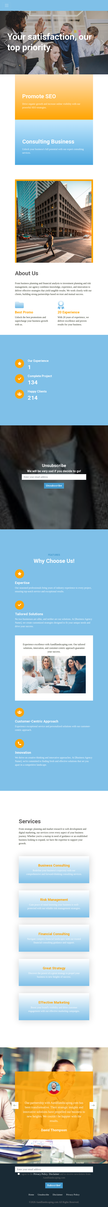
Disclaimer (54, 1174)
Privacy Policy (41, 1174)
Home (31, 1194)
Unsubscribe (43, 1194)
